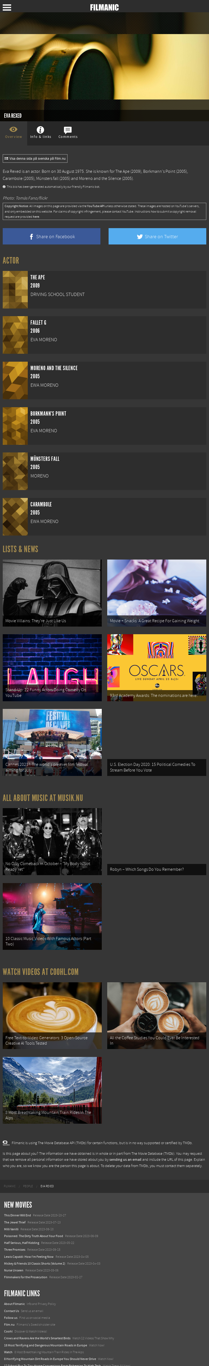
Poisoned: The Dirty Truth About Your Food (33, 1220)
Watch (8, 1336)
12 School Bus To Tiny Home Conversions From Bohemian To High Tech (52, 1349)
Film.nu (9, 1308)
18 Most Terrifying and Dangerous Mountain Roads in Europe (45, 1329)
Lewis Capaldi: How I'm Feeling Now (29, 1240)
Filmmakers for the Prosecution (25, 1261)
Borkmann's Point (159, 171)
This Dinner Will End (17, 1199)
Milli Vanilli (11, 1213)
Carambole (13, 178)
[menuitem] (10, 1170)
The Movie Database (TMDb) (152, 1137)
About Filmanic (14, 1287)
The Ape (122, 171)
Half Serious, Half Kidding (21, 1226)
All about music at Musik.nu (43, 791)
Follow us (10, 1301)
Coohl (8, 1315)
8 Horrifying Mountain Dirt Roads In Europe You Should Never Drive (50, 1342)
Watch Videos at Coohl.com (41, 960)
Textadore (11, 1356)
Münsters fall (47, 178)
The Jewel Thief (15, 1206)
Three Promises (14, 1233)
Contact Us (11, 1295)
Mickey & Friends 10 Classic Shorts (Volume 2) (34, 1247)
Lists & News (20, 549)
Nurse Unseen (13, 1254)
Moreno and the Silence (100, 178)
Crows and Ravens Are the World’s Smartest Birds (37, 1322)
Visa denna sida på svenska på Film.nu (35, 159)
